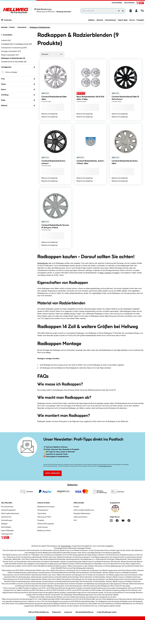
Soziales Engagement (8, 510)
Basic (102, 273)
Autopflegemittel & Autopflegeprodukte (16, 44)
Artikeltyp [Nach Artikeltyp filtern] (18, 95)
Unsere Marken (117, 2)
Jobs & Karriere (129, 2)
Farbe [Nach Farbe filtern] (18, 100)
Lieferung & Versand (80, 517)
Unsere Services (42, 527)
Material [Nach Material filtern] (18, 105)
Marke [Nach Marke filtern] (18, 84)
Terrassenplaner (42, 510)
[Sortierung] (52, 54)
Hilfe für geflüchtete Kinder (10, 513)
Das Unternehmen (7, 506)
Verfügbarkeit (18, 67)
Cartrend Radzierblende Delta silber (54, 98)
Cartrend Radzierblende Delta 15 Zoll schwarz (125, 98)
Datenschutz (56, 612)
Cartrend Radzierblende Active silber (125, 162)
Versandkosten (66, 546)
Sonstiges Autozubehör (11, 51)
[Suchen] (122, 11)
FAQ (75, 520)
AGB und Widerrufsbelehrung (84, 510)
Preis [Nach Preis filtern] (18, 79)
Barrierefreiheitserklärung (84, 612)
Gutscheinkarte (110, 20)
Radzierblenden (42, 263)
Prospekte (140, 20)
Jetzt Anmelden (52, 473)
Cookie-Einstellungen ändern (107, 612)
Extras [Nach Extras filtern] (18, 89)
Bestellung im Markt (44, 530)
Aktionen (100, 20)
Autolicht (6, 40)
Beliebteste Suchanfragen (46, 506)
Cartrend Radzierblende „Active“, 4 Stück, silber (90, 162)
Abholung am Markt (44, 517)
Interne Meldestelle (7, 530)
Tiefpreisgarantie (7, 534)
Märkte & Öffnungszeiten (45, 523)
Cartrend (107, 273)
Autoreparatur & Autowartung (14, 48)
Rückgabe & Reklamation (82, 513)
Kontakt (76, 506)
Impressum (68, 612)
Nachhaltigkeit (6, 527)
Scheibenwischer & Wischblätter (13, 61)
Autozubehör (6, 35)
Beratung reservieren (63, 11)
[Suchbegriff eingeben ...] (102, 11)
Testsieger (4, 523)
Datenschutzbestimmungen (105, 466)
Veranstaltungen (6, 520)
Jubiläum (91, 20)
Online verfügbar (11, 72)
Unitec (116, 273)
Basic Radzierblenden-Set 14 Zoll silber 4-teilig (90, 98)
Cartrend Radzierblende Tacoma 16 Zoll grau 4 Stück (55, 226)
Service (132, 20)
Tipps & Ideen (123, 20)
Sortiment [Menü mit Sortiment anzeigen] (6, 20)
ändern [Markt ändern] (49, 9)
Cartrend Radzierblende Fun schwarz (53, 162)
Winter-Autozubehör (10, 55)
